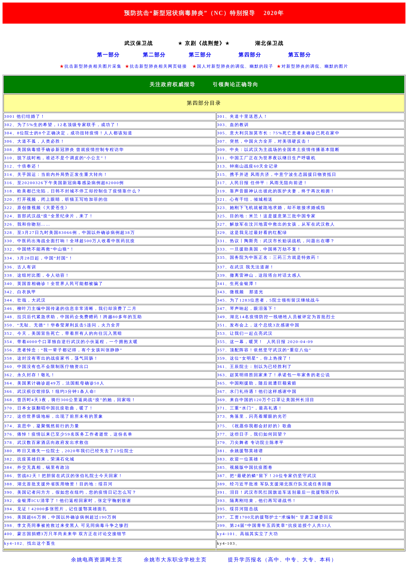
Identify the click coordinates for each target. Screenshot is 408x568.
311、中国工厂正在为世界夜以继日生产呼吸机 (266, 157)
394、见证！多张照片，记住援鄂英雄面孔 (55, 508)
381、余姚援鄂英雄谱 (240, 450)
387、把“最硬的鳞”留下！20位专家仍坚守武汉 (267, 475)
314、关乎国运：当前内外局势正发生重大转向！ (56, 174)
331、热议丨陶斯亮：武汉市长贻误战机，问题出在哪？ (276, 240)
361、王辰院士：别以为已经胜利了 (254, 366)
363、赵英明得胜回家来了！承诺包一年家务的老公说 (274, 374)
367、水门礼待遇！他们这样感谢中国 (257, 391)
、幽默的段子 (259, 66)
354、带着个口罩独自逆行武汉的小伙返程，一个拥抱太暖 (71, 341)
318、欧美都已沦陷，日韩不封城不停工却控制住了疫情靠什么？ (73, 191)
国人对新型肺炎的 (216, 66)
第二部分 (154, 54)
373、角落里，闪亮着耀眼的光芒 (252, 416)
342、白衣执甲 (22, 291)
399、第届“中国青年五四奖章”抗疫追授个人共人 (274, 525)
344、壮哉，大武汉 (25, 300)
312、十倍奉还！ (22, 166)
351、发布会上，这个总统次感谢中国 (258, 325)
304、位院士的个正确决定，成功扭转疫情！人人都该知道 (68, 133)
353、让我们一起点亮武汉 (245, 333)
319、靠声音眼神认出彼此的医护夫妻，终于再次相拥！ (276, 191)
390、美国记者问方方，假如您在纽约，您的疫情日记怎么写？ (70, 492)
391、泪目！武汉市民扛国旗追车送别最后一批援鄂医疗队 (278, 492)
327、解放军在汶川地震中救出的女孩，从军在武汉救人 (276, 224)
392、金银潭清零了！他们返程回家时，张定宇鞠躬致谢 (67, 500)
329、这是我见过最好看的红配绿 (252, 232)
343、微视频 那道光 (242, 291)
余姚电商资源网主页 (97, 559)
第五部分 (299, 54)
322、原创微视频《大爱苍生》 (37, 207)
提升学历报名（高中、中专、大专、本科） (282, 559)
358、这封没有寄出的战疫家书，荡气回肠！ (51, 358)
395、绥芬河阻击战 (238, 508)
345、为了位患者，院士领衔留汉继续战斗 (268, 300)
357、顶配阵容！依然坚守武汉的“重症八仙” (264, 350)
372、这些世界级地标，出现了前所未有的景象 (53, 416)
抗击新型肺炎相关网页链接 (159, 66)
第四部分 (249, 54)
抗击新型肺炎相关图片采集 (93, 66)
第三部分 (200, 54)
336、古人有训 (20, 267)
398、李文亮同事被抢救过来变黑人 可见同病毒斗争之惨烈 (66, 525)
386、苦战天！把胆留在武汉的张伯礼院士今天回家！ (63, 475)
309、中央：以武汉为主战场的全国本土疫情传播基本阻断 (278, 149)
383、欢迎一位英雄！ (241, 459)
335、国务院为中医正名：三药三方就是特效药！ (269, 257)
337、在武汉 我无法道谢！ (246, 267)
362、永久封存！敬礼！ (29, 374)
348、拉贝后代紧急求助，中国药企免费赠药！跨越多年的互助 (73, 316)
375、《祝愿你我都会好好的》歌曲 (254, 425)
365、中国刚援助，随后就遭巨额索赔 (257, 383)
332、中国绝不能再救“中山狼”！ (39, 249)
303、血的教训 (233, 124)
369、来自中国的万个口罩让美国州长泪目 (266, 399)
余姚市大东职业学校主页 (175, 559)
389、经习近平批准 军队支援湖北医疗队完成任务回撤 (274, 484)
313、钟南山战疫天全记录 (248, 166)
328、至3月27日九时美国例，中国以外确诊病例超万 (69, 232)
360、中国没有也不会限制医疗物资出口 (46, 366)
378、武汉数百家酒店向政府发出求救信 (46, 442)
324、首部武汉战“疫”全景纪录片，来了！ (49, 215)
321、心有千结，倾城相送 (245, 199)
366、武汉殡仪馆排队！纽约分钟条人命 (50, 391)
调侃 (240, 66)
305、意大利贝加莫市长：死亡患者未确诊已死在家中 (278, 133)
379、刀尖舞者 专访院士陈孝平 (250, 442)
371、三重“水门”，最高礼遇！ (250, 408)
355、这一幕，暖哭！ (265, 341)
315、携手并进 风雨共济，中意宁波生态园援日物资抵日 (277, 174)
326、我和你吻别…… (27, 224)
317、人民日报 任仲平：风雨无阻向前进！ (262, 182)
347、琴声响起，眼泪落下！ (247, 308)
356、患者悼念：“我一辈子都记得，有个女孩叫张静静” (63, 350)
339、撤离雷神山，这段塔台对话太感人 (259, 275)
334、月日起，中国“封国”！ (38, 258)
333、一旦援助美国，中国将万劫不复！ (259, 249)
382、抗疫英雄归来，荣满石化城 (39, 459)
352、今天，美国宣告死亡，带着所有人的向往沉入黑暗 (63, 333)
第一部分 (108, 54)
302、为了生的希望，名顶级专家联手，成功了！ (62, 124)
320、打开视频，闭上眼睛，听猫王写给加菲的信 (56, 199)
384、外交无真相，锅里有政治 (37, 467)
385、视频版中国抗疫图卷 (245, 467)
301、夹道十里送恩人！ (242, 116)
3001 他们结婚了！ (24, 116)
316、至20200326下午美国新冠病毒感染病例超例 (64, 182)
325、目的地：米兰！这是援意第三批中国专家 (266, 215)
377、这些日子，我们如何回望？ (252, 434)
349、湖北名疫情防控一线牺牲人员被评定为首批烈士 (276, 316)
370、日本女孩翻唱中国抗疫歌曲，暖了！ (49, 408)
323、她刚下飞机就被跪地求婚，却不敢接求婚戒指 (271, 207)
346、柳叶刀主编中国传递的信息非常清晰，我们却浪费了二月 (70, 308)
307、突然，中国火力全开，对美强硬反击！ (264, 141)
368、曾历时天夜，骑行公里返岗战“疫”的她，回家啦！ (70, 399)
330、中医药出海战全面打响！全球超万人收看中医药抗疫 (69, 240)
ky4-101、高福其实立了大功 (248, 533)
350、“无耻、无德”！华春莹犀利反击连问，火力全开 (62, 325)
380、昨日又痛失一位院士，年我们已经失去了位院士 (69, 450)
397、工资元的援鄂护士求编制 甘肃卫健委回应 (275, 517)
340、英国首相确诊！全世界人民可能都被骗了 (53, 283)
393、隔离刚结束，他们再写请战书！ (257, 500)
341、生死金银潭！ (238, 283)
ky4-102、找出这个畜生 (30, 543)
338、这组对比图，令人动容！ (37, 275)
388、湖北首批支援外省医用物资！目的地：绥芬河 (58, 484)
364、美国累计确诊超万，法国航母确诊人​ (54, 383)
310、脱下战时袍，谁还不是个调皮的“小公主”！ (56, 157)
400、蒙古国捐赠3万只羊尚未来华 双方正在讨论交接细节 (65, 533)
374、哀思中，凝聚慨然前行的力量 (41, 425)
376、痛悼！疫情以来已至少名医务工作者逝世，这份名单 (68, 434)
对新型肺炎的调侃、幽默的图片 (314, 66)
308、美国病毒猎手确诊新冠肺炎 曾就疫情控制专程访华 (64, 149)
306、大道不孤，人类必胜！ (34, 141)
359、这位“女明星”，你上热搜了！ (254, 358)
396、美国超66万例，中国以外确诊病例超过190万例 (60, 517)
